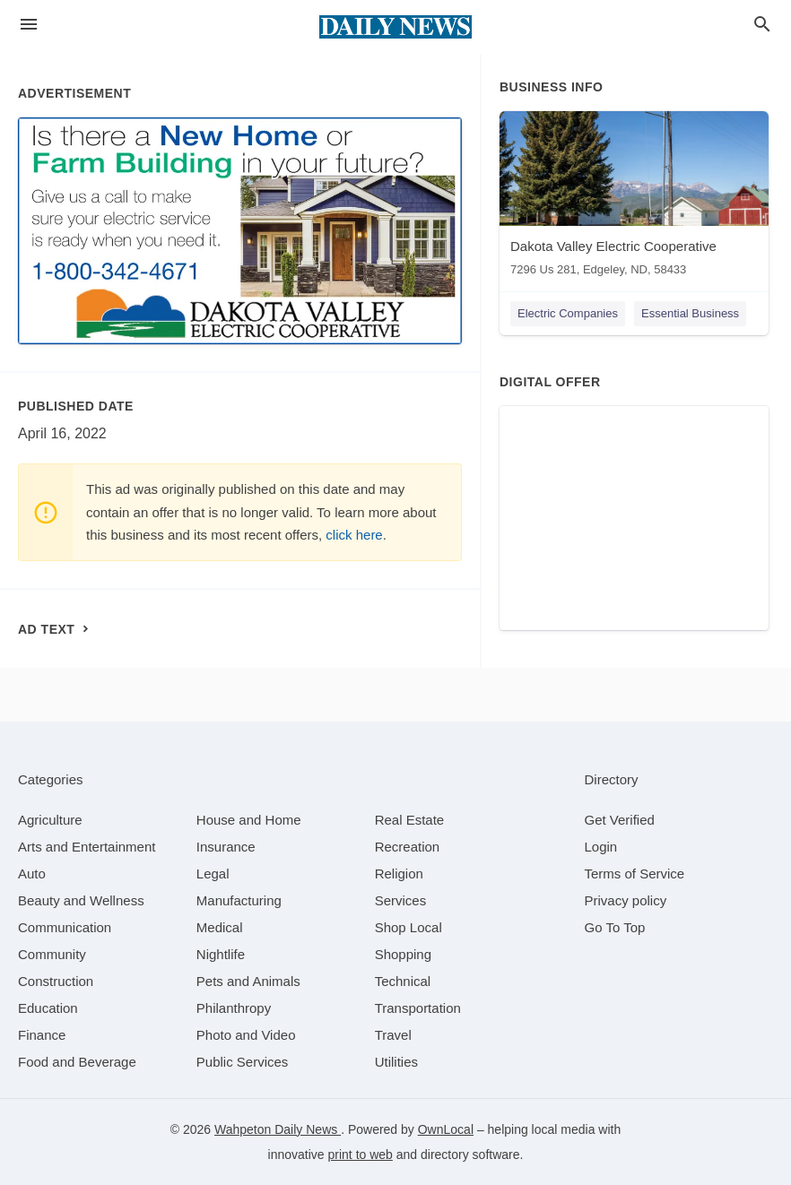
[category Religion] (399, 873)
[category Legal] (213, 873)
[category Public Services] (242, 1061)
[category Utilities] (396, 1061)
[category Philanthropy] (233, 1008)
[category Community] (52, 954)
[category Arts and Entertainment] (86, 846)
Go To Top (615, 927)
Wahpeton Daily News (277, 1129)
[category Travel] (393, 1034)
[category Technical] (403, 981)
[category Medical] (219, 927)
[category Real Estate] (410, 819)
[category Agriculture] (50, 819)
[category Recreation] (407, 846)
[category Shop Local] (408, 927)
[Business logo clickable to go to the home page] (395, 27)
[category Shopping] (403, 954)
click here (354, 534)
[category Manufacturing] (239, 900)
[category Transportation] (418, 1008)
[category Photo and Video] (246, 1034)
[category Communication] (64, 927)
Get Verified (620, 819)
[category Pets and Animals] (248, 981)
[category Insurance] (226, 846)
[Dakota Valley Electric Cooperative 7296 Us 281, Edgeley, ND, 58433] (634, 197)
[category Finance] (41, 1034)
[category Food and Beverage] (77, 1061)
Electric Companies (567, 313)
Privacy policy (626, 900)
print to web (360, 1154)
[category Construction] (55, 981)
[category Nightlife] (220, 954)
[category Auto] (32, 873)
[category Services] (401, 900)
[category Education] (48, 1008)
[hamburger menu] (28, 24)
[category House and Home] (248, 819)
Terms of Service (635, 873)
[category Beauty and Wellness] (81, 900)
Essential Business (690, 313)
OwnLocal (446, 1129)
